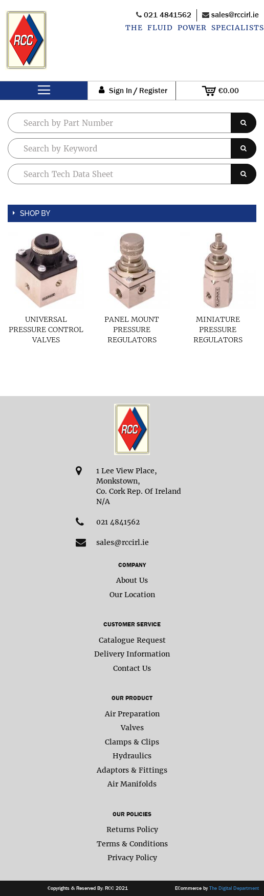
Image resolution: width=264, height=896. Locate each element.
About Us (132, 580)
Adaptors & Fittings (132, 770)
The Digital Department (234, 888)
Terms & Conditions (132, 843)
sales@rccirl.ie (235, 14)
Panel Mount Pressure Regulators (131, 329)
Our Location (132, 594)
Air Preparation (132, 713)
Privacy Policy (132, 857)
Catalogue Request (132, 640)
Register (153, 90)
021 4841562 (167, 14)
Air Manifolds (132, 784)
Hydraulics (132, 755)
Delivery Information (132, 654)
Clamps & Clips (132, 742)
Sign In (120, 90)
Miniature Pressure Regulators (218, 329)
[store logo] (26, 45)
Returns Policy (132, 829)
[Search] (243, 123)
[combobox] (132, 148)
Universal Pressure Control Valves (46, 329)
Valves (132, 727)
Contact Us (132, 668)
